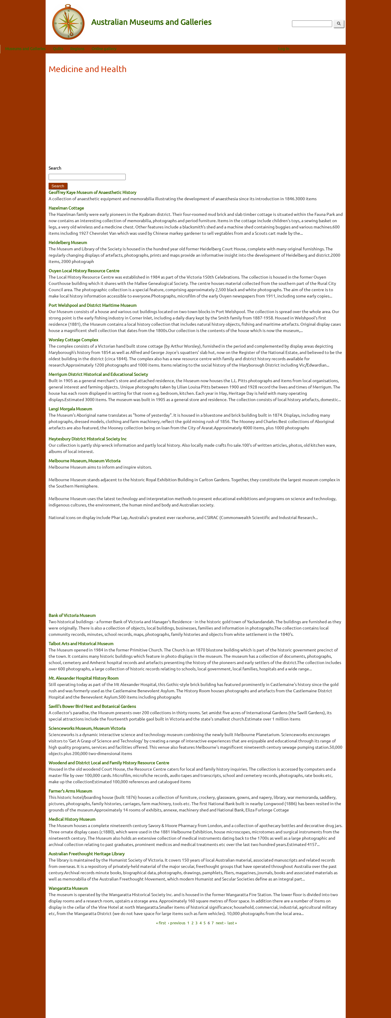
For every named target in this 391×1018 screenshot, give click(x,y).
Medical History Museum (72, 819)
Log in (329, 48)
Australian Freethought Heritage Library (87, 853)
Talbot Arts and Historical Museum (81, 643)
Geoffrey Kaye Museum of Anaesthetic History (92, 192)
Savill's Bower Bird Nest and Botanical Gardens (92, 706)
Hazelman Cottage (66, 207)
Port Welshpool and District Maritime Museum (93, 305)
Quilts (103, 48)
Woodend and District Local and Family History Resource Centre (109, 762)
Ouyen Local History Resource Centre (84, 270)
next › (221, 922)
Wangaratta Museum (68, 888)
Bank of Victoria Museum (72, 615)
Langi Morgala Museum (70, 408)
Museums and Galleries (71, 48)
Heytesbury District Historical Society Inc (88, 438)
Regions (123, 48)
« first (161, 922)
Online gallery (149, 48)
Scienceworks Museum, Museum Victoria (87, 728)
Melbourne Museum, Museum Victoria (84, 460)
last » (232, 922)
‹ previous (176, 922)
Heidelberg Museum (68, 242)
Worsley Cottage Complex (73, 339)
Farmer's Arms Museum (70, 790)
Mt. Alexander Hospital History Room (84, 678)
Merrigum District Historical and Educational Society (98, 374)
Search (55, 168)
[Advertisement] (196, 121)
